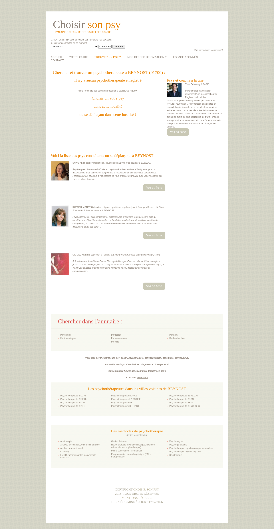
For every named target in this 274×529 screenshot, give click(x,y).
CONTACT (57, 60)
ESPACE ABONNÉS (185, 56)
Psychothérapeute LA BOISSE (126, 399)
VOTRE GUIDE (78, 56)
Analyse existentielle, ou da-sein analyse (80, 444)
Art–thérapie (66, 441)
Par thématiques (68, 338)
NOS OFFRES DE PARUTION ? (147, 56)
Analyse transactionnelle (72, 448)
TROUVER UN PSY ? (107, 56)
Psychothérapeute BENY (181, 402)
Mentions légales (137, 498)
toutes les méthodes (137, 435)
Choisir (87, 24)
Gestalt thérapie (119, 441)
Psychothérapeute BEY (122, 402)
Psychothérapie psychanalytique (185, 451)
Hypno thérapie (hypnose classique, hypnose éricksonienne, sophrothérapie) (133, 446)
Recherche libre (177, 338)
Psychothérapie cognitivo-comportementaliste (191, 448)
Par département (119, 338)
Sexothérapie (175, 455)
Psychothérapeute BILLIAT (73, 395)
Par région (116, 335)
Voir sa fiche (178, 131)
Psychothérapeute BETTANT (125, 406)
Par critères (65, 335)
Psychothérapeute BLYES (72, 406)
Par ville (115, 341)
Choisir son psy (146, 489)
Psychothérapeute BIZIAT (72, 402)
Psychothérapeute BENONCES (184, 406)
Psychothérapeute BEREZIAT (183, 395)
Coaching (65, 451)
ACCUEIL (57, 56)
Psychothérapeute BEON (181, 399)
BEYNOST (124, 91)
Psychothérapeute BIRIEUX (73, 399)
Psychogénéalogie (178, 444)
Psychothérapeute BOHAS (124, 395)
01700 (134, 91)
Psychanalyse (176, 441)
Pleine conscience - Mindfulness (126, 450)
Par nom (173, 335)
